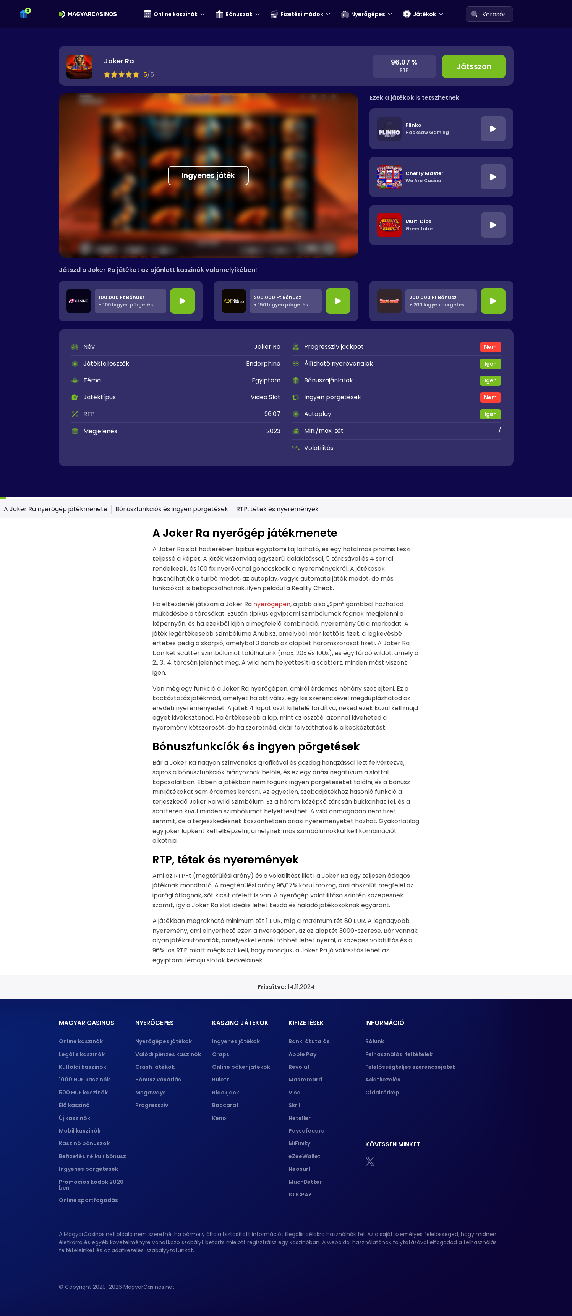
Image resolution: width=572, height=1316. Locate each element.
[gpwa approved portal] (496, 1287)
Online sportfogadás (88, 1200)
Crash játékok (155, 1067)
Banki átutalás (309, 1041)
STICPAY (299, 1194)
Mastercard (305, 1079)
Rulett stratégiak (53, 513)
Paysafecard (306, 1131)
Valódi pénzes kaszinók (168, 1054)
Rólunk (374, 1041)
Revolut (299, 1067)
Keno (219, 1118)
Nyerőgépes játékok (163, 1041)
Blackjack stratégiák (58, 439)
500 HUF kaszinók (83, 1092)
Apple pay (37, 194)
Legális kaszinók (82, 1054)
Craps (220, 1054)
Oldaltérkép (382, 1092)
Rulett (220, 1079)
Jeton (30, 121)
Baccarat (225, 1105)
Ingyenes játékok (236, 1041)
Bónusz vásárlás (158, 1079)
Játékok (419, 14)
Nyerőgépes (363, 14)
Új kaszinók (74, 1118)
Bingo (30, 557)
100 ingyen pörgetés (58, 56)
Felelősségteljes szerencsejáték (410, 1067)
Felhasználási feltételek (399, 1054)
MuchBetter (305, 1182)
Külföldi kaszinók (82, 1067)
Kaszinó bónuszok (84, 1143)
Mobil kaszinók (79, 1131)
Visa (294, 1092)
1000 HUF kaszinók (84, 1079)
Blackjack (225, 1092)
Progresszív (151, 1105)
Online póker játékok (241, 1067)
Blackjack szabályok (58, 454)
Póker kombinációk (57, 410)
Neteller (299, 1118)
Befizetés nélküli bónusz (92, 1156)
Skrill (295, 1105)
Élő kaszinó (74, 1105)
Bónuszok (234, 14)
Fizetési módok (297, 14)
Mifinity (32, 135)
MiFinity (299, 1143)
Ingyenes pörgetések (88, 1169)
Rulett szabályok (53, 498)
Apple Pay (302, 1054)
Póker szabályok (52, 396)
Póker (30, 381)
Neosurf (299, 1169)
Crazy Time (39, 542)
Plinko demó (40, 273)
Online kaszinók (171, 14)
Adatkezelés (382, 1079)
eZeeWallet (304, 1156)
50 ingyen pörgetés (57, 41)
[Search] (474, 14)
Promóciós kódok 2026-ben (92, 1184)
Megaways (150, 1092)
